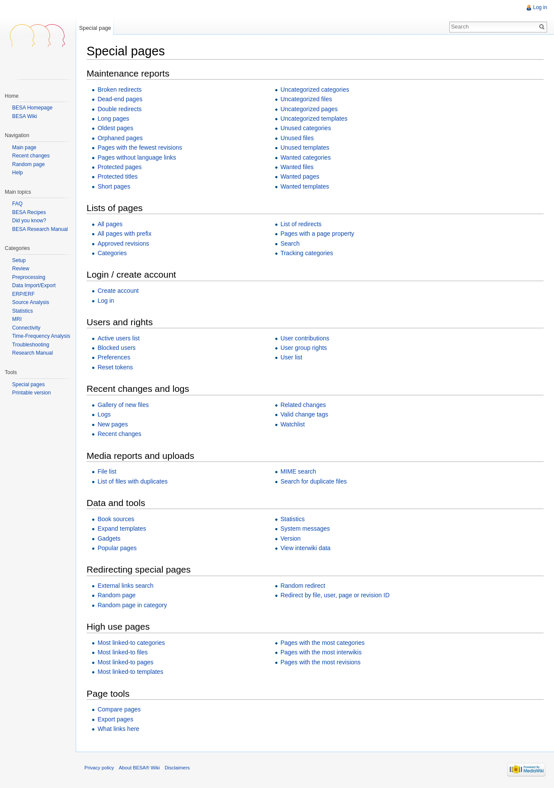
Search (290, 243)
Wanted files (297, 166)
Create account (118, 290)
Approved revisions (123, 243)
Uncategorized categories (314, 89)
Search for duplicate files (313, 481)
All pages (110, 224)
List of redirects (301, 224)
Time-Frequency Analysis (41, 336)
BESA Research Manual (40, 229)
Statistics (292, 519)
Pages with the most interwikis (321, 652)
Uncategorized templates (314, 118)
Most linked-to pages (126, 662)
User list (291, 357)
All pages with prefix (125, 233)
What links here (118, 728)
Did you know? (29, 221)
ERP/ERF (23, 294)
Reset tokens (115, 367)
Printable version (31, 393)
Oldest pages (116, 128)
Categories (112, 253)
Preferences (114, 357)
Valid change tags (304, 414)
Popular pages (117, 548)
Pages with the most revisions (320, 662)
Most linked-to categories (131, 642)
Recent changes (120, 433)
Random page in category (132, 605)
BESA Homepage (32, 108)
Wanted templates (304, 186)
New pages (113, 424)
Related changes (303, 404)
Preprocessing (28, 277)
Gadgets (109, 538)
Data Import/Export (34, 285)
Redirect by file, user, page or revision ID (335, 595)
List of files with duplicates (133, 481)
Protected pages (120, 166)
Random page (117, 595)
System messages (305, 528)
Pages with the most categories (322, 642)
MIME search (298, 471)
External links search (126, 585)
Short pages (114, 186)
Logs (104, 414)
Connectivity (26, 328)
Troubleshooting (30, 345)
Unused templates (304, 147)
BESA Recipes (29, 212)
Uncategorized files (306, 99)
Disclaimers (177, 768)
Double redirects (120, 109)
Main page (24, 148)
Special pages (28, 384)
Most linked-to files (123, 652)
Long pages (113, 118)
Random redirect (302, 585)
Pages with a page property (317, 233)
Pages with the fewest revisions (140, 147)
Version (290, 538)
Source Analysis (30, 302)
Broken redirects (120, 89)
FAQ (17, 204)
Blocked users (117, 347)
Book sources (116, 519)
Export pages (116, 719)
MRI (17, 319)
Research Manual (32, 353)
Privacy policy (99, 768)
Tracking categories (306, 253)
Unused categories (305, 128)
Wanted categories (305, 157)
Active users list (119, 338)
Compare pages (119, 709)
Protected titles (118, 176)
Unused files (297, 138)
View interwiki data (305, 548)
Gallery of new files (123, 404)
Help (17, 173)
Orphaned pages (120, 138)
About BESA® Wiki (140, 768)
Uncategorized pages (309, 109)
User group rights (303, 347)
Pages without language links (137, 157)
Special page (95, 28)
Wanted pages (299, 176)
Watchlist (292, 424)
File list (107, 471)
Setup (19, 260)
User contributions (304, 338)
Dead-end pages (120, 99)
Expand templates (122, 528)
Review (20, 269)
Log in (106, 300)
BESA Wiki (24, 116)
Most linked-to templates (131, 671)
